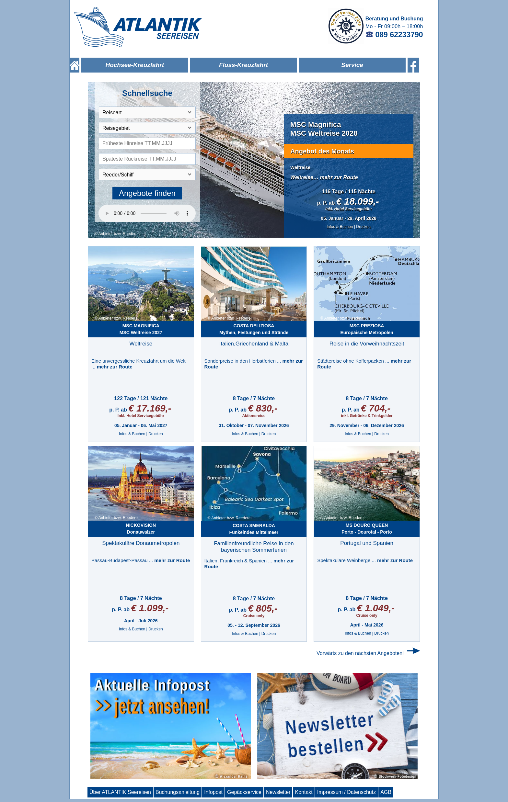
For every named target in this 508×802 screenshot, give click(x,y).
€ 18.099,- (357, 201)
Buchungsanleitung (178, 792)
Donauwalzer (141, 529)
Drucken (363, 226)
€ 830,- (262, 408)
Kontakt (303, 792)
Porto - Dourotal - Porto (366, 529)
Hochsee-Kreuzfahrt (134, 65)
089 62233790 (394, 34)
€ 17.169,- (149, 408)
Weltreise (300, 167)
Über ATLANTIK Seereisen (120, 792)
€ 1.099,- (150, 608)
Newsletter (278, 792)
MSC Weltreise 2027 (141, 329)
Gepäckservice (244, 792)
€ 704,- (375, 408)
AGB (385, 792)
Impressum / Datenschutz (346, 792)
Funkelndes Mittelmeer (254, 529)
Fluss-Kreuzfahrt (243, 65)
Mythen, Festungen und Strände (253, 329)
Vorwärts (360, 653)
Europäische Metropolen (366, 329)
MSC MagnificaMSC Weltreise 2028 (323, 128)
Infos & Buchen (340, 226)
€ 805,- (262, 608)
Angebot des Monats (322, 151)
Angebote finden (147, 193)
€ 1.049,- (376, 608)
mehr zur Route (339, 177)
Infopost (213, 792)
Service (352, 65)
